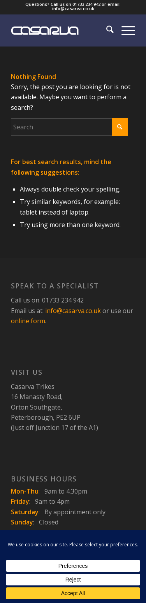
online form (28, 321)
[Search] (106, 30)
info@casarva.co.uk (73, 310)
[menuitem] (106, 30)
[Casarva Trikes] (60, 30)
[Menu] (124, 30)
